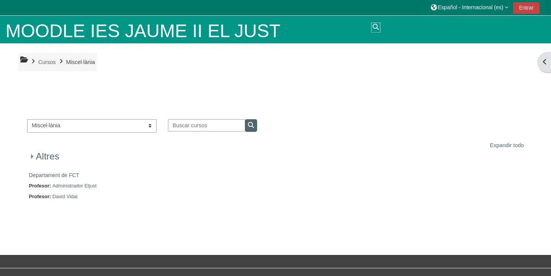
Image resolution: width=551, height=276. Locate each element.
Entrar (526, 8)
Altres (47, 156)
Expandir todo (507, 145)
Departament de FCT (54, 175)
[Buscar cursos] (207, 125)
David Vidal (64, 196)
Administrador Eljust (74, 186)
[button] (469, 7)
